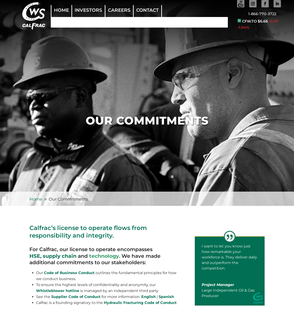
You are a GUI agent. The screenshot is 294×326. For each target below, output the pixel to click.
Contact (147, 11)
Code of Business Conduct (69, 273)
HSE (34, 256)
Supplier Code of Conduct (76, 297)
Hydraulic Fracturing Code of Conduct (140, 302)
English (148, 297)
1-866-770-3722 (262, 14)
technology (104, 256)
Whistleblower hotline (57, 291)
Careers (119, 11)
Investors (88, 11)
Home (61, 11)
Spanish (166, 297)
